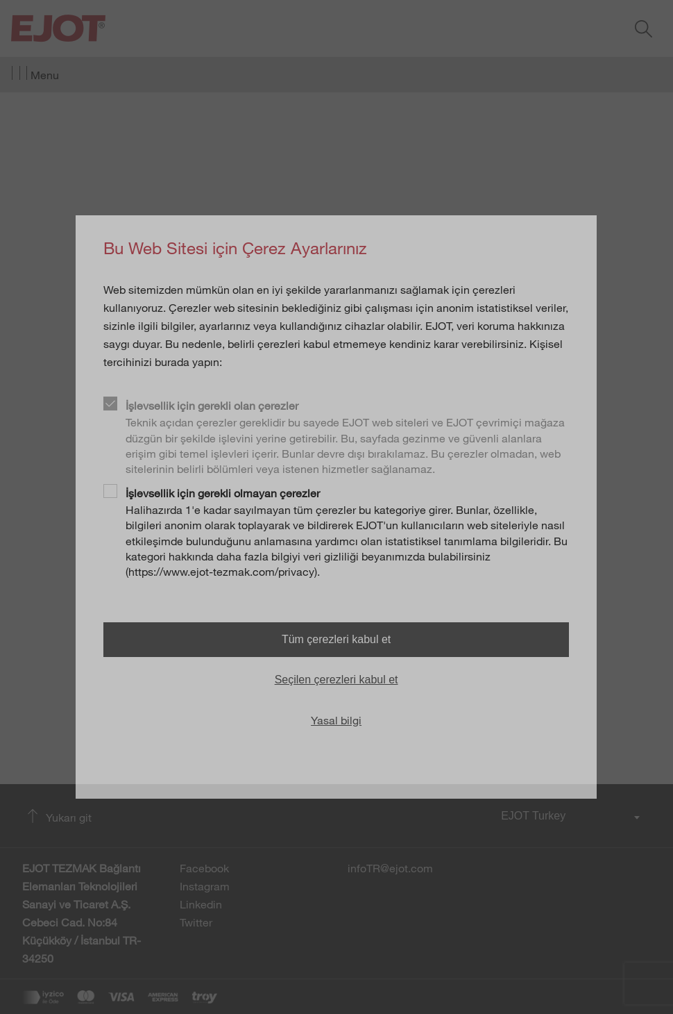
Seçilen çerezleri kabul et (336, 679)
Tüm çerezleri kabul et (336, 639)
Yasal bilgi (336, 720)
